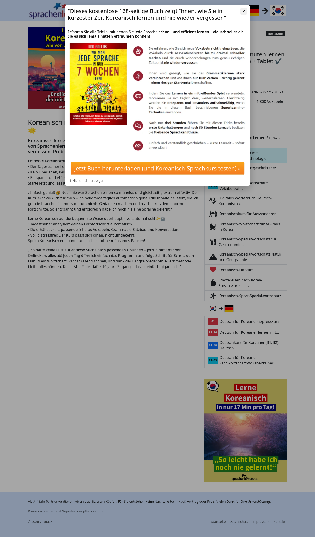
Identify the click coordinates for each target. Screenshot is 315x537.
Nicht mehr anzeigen (86, 180)
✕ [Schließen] (243, 11)
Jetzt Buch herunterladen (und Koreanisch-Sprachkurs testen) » (157, 168)
